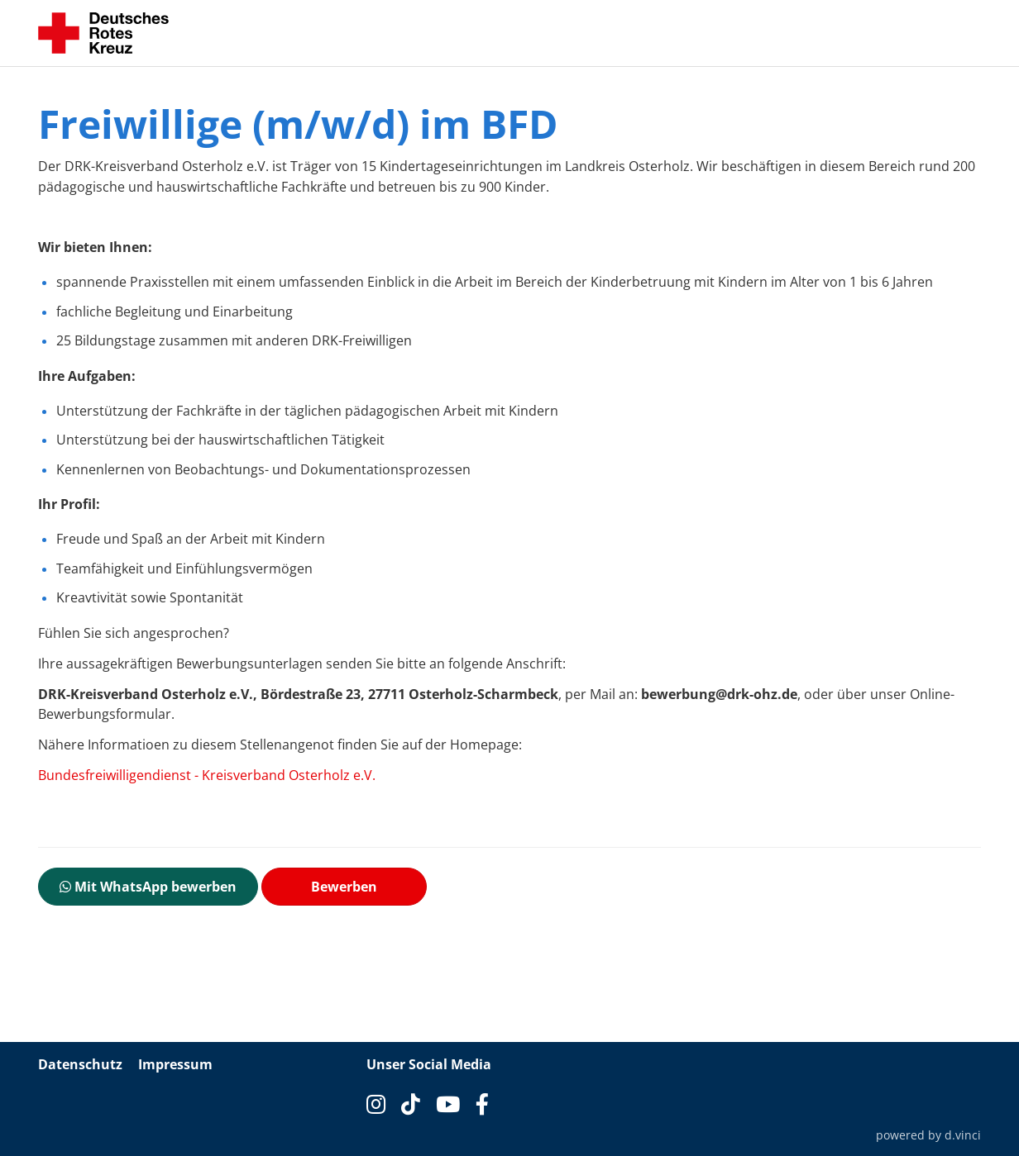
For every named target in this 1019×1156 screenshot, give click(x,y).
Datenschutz (80, 1064)
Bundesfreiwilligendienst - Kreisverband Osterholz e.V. (207, 775)
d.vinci (963, 1135)
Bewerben (344, 887)
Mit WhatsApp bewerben (148, 887)
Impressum (175, 1064)
